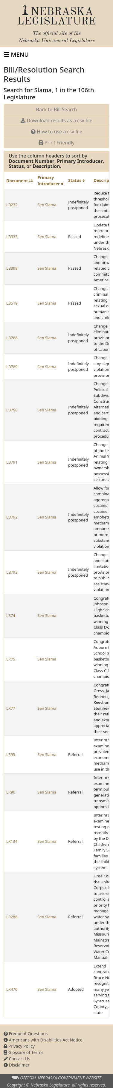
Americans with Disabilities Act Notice (43, 1040)
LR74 (10, 615)
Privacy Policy (19, 1046)
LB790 (12, 410)
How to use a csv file (56, 131)
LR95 (10, 754)
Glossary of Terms (23, 1052)
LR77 (10, 708)
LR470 (11, 989)
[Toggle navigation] (16, 55)
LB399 (12, 268)
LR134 (11, 841)
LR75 (10, 659)
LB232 (12, 204)
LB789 (12, 366)
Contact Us (17, 1058)
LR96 (10, 792)
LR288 (11, 916)
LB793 (12, 572)
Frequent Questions (26, 1033)
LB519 (12, 303)
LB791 (12, 462)
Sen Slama (46, 204)
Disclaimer (17, 1065)
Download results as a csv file (56, 120)
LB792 (12, 517)
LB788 (12, 337)
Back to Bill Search (56, 109)
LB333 (12, 236)
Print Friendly (56, 142)
